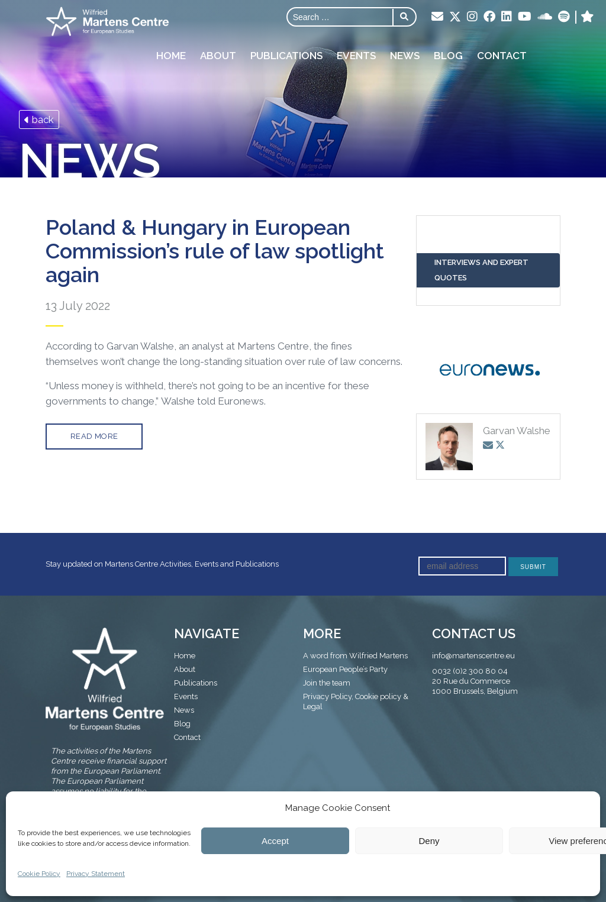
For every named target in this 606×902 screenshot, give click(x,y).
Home (171, 56)
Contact (502, 56)
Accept (275, 841)
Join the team (326, 682)
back (39, 119)
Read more (94, 436)
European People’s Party (345, 669)
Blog (448, 56)
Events (356, 56)
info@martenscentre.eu (473, 655)
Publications (286, 56)
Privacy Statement (95, 873)
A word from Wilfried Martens (355, 655)
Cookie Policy (39, 873)
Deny (428, 841)
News (405, 56)
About (218, 56)
